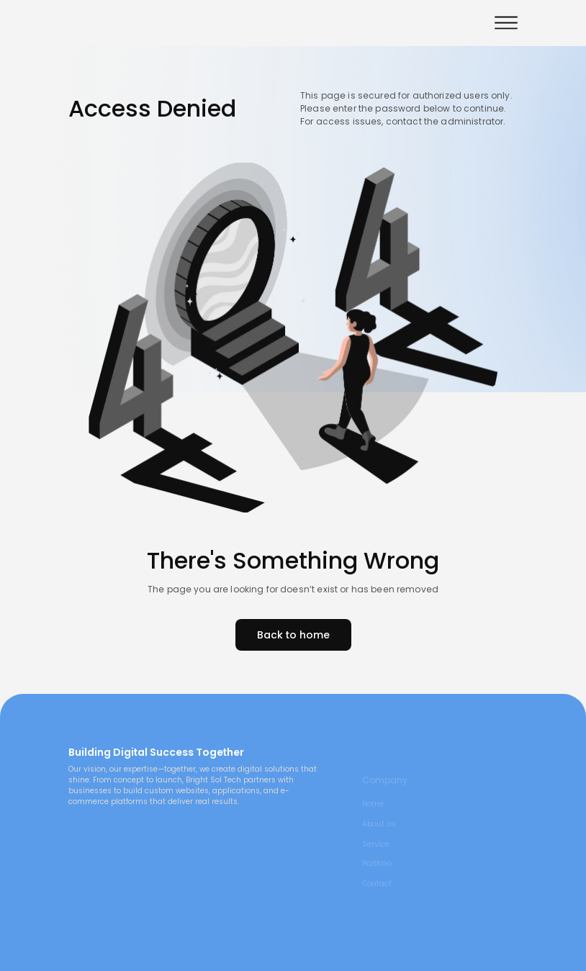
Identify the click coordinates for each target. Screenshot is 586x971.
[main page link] (195, 728)
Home (373, 812)
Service (375, 852)
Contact (377, 892)
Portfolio (377, 872)
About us (379, 832)
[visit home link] (122, 22)
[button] (506, 22)
